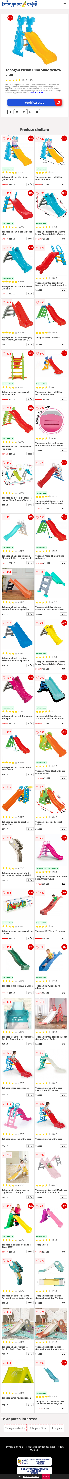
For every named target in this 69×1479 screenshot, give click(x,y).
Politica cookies (31, 1476)
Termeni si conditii (14, 1446)
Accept (46, 1476)
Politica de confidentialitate (40, 1446)
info (30, 184)
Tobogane (57, 1428)
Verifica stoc (43, 102)
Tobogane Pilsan (38, 1428)
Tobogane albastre (15, 1428)
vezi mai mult (36, 92)
